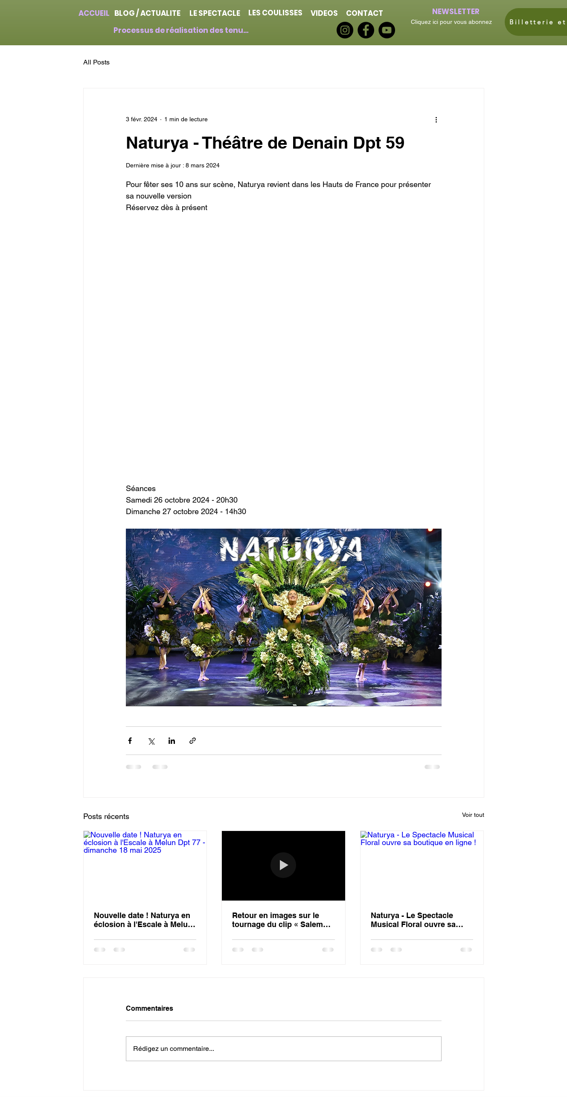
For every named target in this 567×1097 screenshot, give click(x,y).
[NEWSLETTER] (456, 11)
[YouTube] (386, 30)
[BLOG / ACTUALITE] (147, 13)
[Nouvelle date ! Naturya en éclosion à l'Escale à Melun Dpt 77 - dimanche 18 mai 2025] (145, 865)
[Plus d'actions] (436, 119)
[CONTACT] (364, 13)
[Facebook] (366, 30)
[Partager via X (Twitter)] (151, 741)
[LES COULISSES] (275, 12)
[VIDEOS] (324, 13)
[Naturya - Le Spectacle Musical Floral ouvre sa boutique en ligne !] (422, 865)
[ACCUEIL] (94, 13)
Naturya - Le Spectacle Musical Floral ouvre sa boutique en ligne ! (413, 920)
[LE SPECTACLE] (215, 13)
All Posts (96, 62)
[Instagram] (345, 30)
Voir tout (473, 814)
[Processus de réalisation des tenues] (181, 30)
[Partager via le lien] (193, 741)
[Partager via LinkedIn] (172, 741)
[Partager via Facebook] (130, 741)
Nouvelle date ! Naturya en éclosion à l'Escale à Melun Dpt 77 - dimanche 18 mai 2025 (143, 920)
